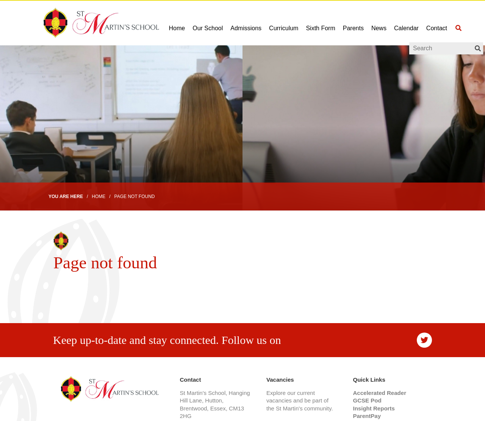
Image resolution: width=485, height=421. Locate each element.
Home (98, 196)
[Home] (89, 23)
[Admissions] (246, 22)
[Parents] (353, 22)
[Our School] (208, 22)
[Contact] (436, 22)
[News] (379, 22)
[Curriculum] (283, 22)
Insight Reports (373, 408)
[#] (424, 340)
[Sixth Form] (320, 22)
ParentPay (367, 416)
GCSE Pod (367, 400)
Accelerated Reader (379, 393)
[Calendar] (406, 22)
